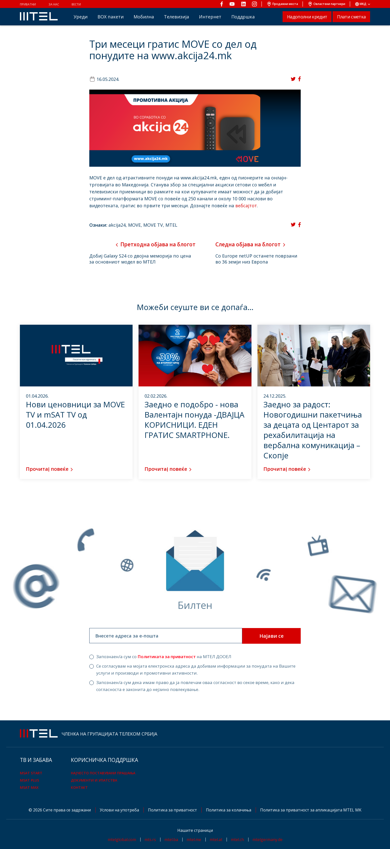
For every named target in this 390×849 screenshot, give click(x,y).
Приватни (28, 4)
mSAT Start (31, 773)
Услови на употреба (120, 810)
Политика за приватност (173, 810)
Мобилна (144, 17)
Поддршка (243, 17)
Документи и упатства (94, 780)
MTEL (171, 225)
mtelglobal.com (122, 839)
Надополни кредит (307, 17)
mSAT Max (29, 787)
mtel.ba (171, 839)
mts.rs (150, 839)
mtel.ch (237, 839)
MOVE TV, (154, 225)
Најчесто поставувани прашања (103, 773)
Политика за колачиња (229, 810)
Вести (76, 4)
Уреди (81, 17)
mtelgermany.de (267, 839)
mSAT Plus (29, 780)
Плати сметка (351, 17)
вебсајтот (246, 206)
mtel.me (194, 839)
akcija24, (118, 225)
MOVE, (135, 225)
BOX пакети (111, 17)
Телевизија (176, 17)
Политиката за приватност (167, 656)
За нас (54, 4)
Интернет (210, 17)
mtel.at (216, 839)
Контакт (79, 787)
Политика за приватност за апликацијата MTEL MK (310, 810)
